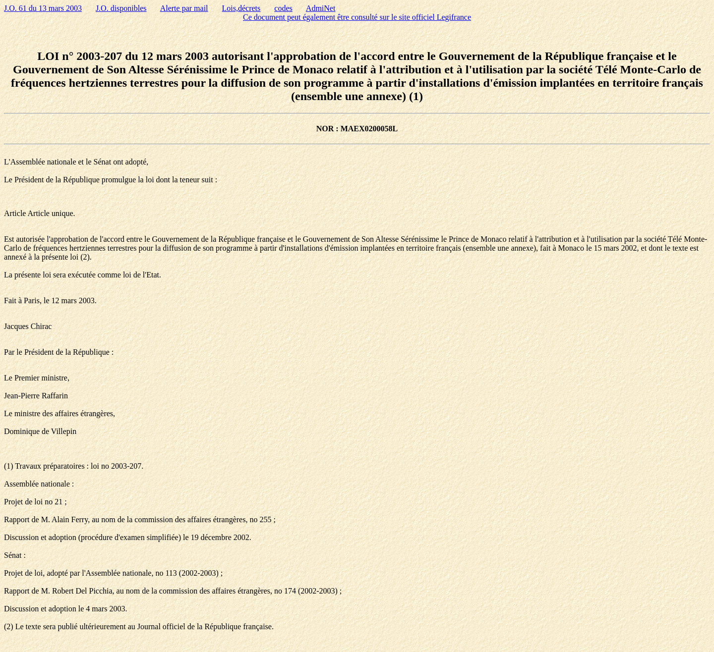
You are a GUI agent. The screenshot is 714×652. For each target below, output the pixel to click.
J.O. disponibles (121, 8)
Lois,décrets (241, 8)
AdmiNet (321, 8)
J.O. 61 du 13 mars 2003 (43, 8)
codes (283, 8)
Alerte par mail (184, 8)
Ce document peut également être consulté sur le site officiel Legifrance (357, 17)
